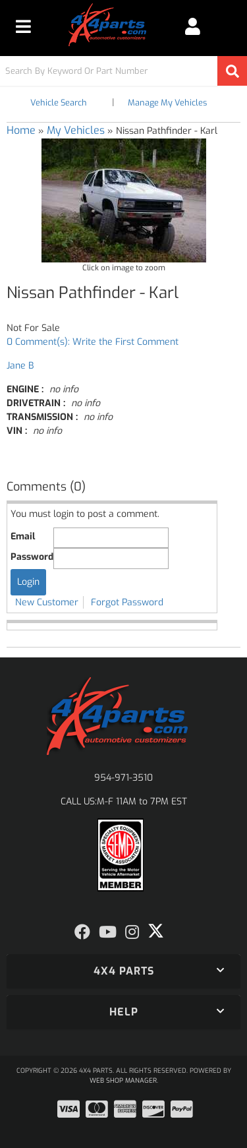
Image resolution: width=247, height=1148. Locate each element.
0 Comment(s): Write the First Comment (92, 342)
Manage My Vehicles (167, 102)
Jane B (20, 365)
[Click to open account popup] (192, 26)
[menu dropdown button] (23, 26)
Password (32, 557)
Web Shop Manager (123, 1080)
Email (23, 536)
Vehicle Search (58, 102)
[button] (123, 71)
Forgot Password (127, 602)
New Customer (46, 602)
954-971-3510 (123, 777)
